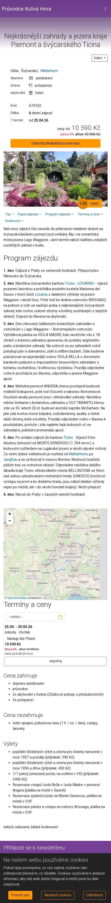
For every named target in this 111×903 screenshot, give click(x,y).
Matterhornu (79, 454)
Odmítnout (94, 895)
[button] (9, 514)
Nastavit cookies (57, 895)
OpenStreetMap (17, 598)
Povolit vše (20, 895)
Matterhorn (49, 71)
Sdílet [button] (98, 58)
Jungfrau (10, 459)
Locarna (41, 294)
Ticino (70, 283)
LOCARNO (86, 283)
